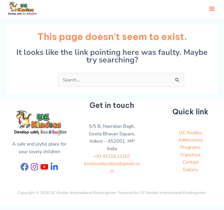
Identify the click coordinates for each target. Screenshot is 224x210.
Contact (191, 163)
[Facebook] (24, 168)
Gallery (190, 171)
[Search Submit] (177, 82)
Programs (190, 148)
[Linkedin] (54, 168)
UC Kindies (190, 133)
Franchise (191, 156)
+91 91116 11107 (112, 157)
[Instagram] (34, 168)
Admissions (190, 141)
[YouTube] (44, 168)
